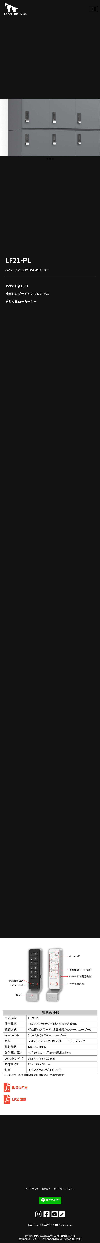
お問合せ (46, 1188)
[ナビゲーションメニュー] (93, 9)
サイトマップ (32, 1188)
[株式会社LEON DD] (20, 8)
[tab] (47, 159)
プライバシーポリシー (64, 1188)
